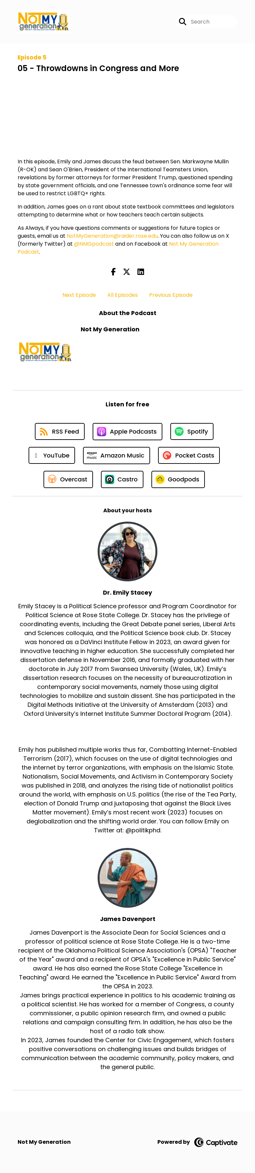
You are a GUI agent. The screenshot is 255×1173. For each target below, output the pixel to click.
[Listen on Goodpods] (178, 479)
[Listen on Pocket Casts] (189, 455)
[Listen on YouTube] (52, 455)
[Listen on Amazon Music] (116, 455)
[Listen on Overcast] (68, 479)
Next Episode (79, 295)
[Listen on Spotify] (191, 431)
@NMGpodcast (94, 244)
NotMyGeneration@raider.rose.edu (112, 236)
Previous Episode (171, 295)
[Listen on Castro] (122, 479)
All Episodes (122, 295)
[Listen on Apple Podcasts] (127, 431)
